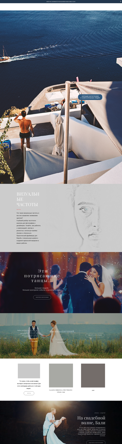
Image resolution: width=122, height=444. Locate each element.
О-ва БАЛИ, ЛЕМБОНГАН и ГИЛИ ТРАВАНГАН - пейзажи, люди (61, 391)
